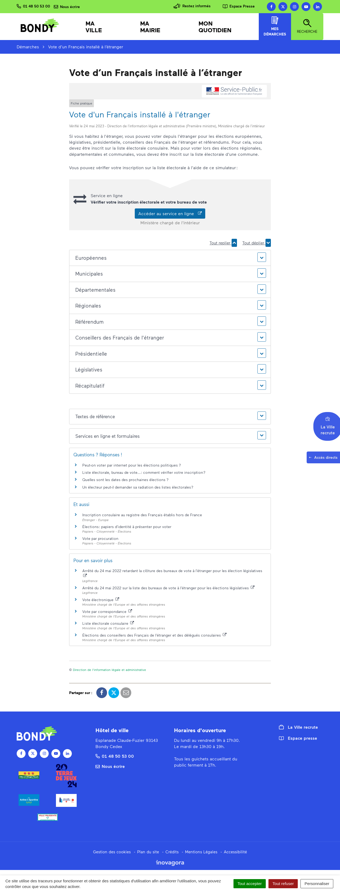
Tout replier (223, 243)
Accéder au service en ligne (170, 213)
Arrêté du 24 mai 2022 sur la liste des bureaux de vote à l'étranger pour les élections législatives (168, 588)
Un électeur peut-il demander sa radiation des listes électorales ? (137, 487)
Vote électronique (100, 599)
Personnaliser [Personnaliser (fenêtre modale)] (316, 883)
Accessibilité (235, 851)
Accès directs (324, 459)
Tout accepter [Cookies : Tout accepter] (250, 883)
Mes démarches (275, 26)
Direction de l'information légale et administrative (109, 669)
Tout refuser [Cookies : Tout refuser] (283, 883)
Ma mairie (150, 27)
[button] (169, 258)
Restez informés (192, 6)
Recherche (307, 26)
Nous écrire (110, 766)
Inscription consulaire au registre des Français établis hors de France (142, 514)
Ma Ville (94, 27)
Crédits (172, 851)
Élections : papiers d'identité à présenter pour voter (126, 526)
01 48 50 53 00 (114, 756)
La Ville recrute (298, 727)
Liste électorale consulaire (108, 623)
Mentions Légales (201, 851)
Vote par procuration (100, 538)
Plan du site (148, 851)
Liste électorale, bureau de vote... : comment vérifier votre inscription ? (144, 472)
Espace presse (298, 738)
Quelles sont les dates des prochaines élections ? (125, 479)
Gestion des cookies (112, 851)
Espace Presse (239, 6)
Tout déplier (256, 243)
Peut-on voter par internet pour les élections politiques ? (131, 465)
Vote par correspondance (107, 611)
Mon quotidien (215, 27)
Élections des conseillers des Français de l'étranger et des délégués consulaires (154, 635)
